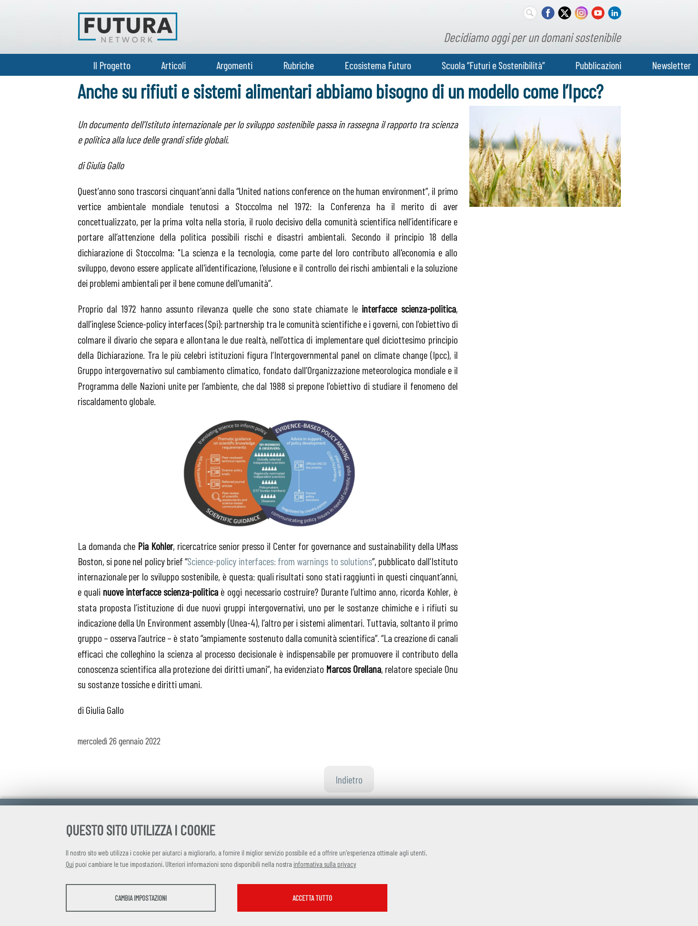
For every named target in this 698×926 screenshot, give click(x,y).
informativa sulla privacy (324, 864)
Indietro (349, 779)
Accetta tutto (312, 898)
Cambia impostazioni (141, 898)
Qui (70, 864)
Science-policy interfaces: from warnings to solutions (279, 561)
